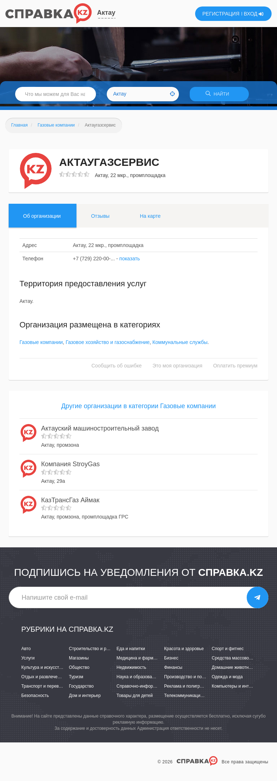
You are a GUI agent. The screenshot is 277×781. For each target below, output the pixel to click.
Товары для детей (134, 698)
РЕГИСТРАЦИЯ (220, 14)
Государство (81, 688)
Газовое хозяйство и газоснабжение (108, 345)
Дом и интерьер (85, 698)
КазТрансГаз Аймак (70, 502)
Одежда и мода (227, 679)
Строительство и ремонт (93, 650)
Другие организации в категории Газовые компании (138, 408)
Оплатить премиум (235, 368)
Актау (106, 12)
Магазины (79, 660)
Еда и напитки (130, 650)
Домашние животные (233, 669)
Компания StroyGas (70, 466)
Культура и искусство (42, 669)
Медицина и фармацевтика (144, 660)
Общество (79, 669)
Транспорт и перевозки (44, 688)
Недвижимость (131, 669)
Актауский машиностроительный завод (100, 430)
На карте (150, 218)
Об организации (42, 218)
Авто (26, 650)
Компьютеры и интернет (236, 688)
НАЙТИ (219, 95)
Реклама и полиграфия (187, 688)
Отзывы (100, 218)
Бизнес (171, 660)
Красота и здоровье (184, 650)
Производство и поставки (189, 679)
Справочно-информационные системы (155, 688)
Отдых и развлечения (43, 679)
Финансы (173, 669)
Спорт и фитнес (228, 650)
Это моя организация (177, 368)
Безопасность (35, 698)
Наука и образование (137, 679)
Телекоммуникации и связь (191, 698)
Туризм (76, 679)
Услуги (28, 660)
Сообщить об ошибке (117, 368)
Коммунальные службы (180, 345)
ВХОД (254, 14)
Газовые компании (41, 345)
